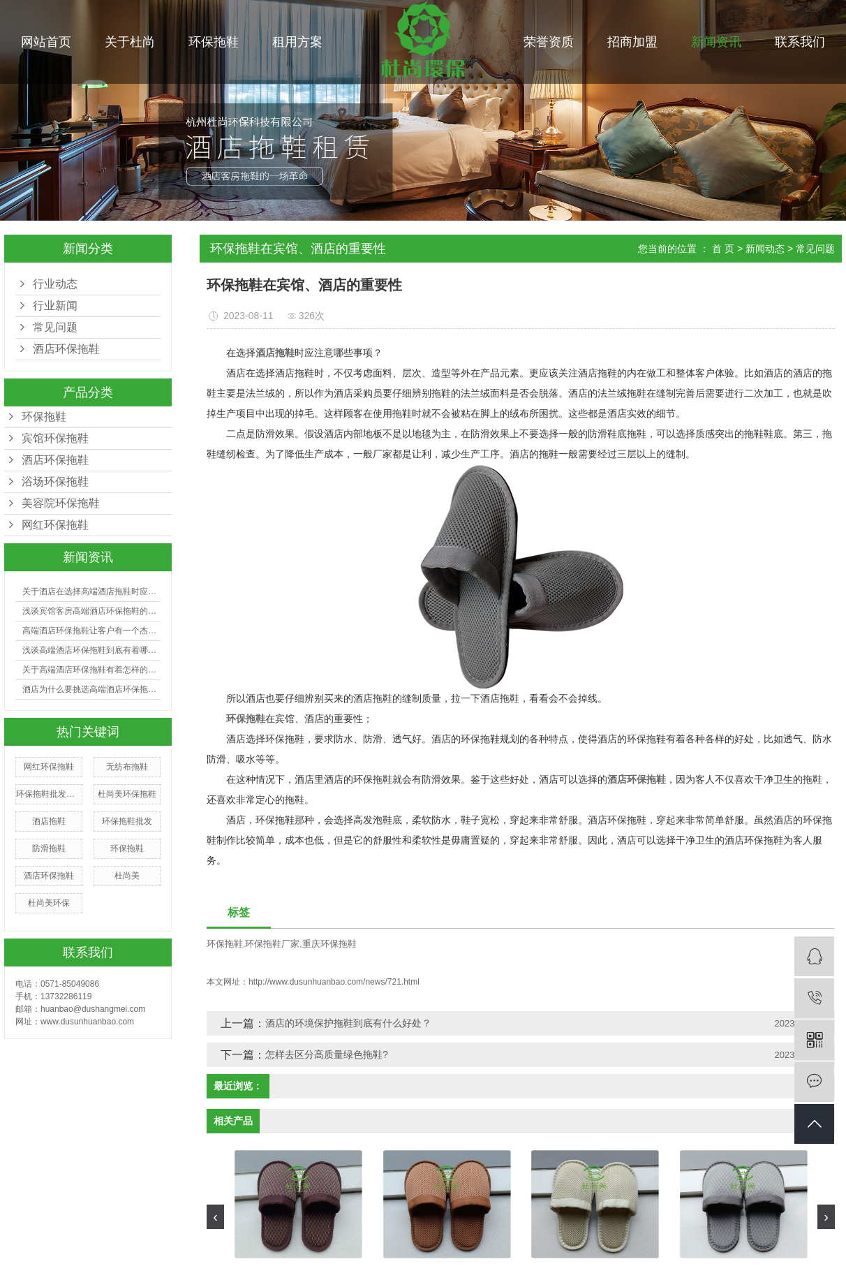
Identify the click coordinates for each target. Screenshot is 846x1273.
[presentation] (215, 1217)
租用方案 (297, 42)
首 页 (723, 248)
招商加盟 (632, 42)
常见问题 (55, 327)
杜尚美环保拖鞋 (127, 794)
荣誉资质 (549, 42)
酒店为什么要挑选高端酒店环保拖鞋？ (91, 689)
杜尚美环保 (49, 903)
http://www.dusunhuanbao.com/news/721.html (334, 982)
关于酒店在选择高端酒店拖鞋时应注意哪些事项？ (91, 591)
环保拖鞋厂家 (272, 944)
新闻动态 (765, 248)
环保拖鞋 (213, 42)
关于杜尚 (130, 42)
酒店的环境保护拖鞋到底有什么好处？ (348, 1023)
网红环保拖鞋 (55, 525)
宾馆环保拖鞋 (55, 438)
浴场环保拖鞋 (55, 481)
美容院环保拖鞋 (61, 503)
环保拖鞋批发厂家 (49, 794)
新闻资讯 (716, 42)
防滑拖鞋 (49, 848)
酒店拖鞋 (49, 821)
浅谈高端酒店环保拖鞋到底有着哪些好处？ (91, 650)
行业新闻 (55, 305)
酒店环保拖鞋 (55, 460)
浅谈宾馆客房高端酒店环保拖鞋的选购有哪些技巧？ (91, 611)
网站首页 (46, 42)
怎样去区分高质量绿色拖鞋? (326, 1054)
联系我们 (800, 42)
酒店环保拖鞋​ (66, 349)
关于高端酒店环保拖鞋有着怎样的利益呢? (91, 670)
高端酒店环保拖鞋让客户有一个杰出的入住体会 (91, 630)
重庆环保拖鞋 (329, 944)
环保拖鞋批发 (127, 821)
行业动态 (55, 284)
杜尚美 (127, 876)
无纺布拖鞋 (127, 767)
